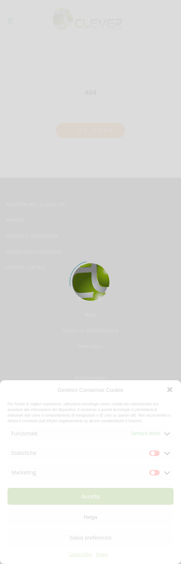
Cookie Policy (80, 554)
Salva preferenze (90, 537)
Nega (90, 517)
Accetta (90, 496)
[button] (170, 389)
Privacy (102, 554)
